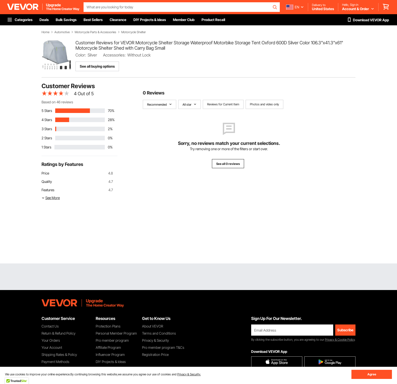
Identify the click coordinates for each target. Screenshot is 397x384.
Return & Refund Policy (58, 333)
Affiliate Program (108, 347)
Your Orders (51, 340)
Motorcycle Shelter (133, 32)
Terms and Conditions (159, 333)
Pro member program (112, 340)
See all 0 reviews (228, 164)
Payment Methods (55, 361)
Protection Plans (108, 326)
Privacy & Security (155, 340)
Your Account (52, 347)
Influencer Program (110, 354)
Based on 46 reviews (57, 102)
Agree (371, 374)
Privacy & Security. (189, 374)
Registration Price (155, 354)
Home (45, 32)
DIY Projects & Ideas (111, 361)
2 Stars (47, 138)
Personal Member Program (116, 333)
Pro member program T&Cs (163, 347)
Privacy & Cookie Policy (340, 339)
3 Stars (47, 129)
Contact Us (50, 326)
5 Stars (47, 110)
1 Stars (46, 147)
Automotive (62, 32)
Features (48, 190)
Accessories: (114, 54)
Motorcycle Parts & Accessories (95, 32)
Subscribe (345, 330)
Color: (80, 54)
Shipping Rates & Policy (59, 354)
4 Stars (47, 120)
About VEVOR (152, 326)
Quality (47, 181)
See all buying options (97, 66)
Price (45, 173)
